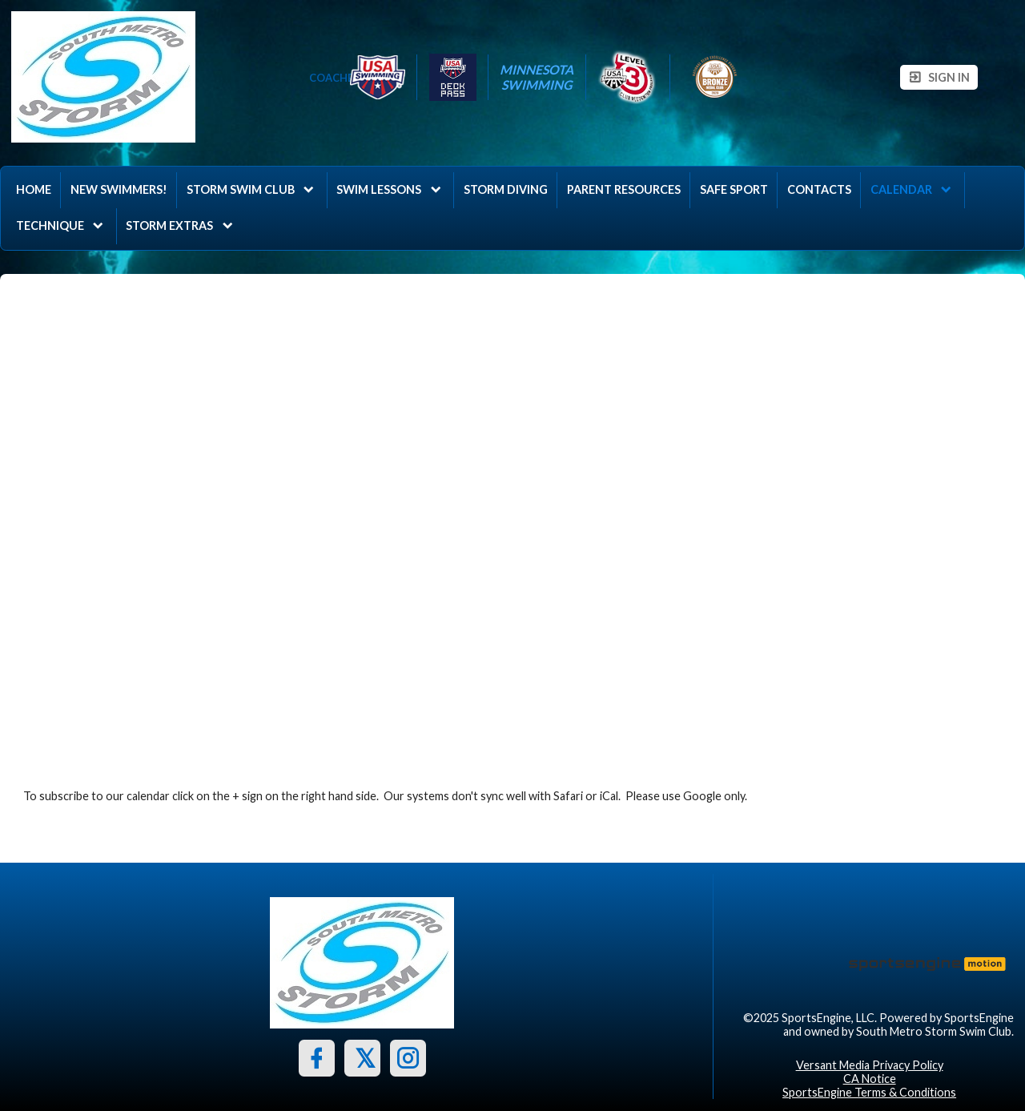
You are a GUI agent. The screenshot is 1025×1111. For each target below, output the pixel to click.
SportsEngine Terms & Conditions (869, 1092)
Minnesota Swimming (536, 77)
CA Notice (869, 1078)
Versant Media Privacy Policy (869, 1065)
